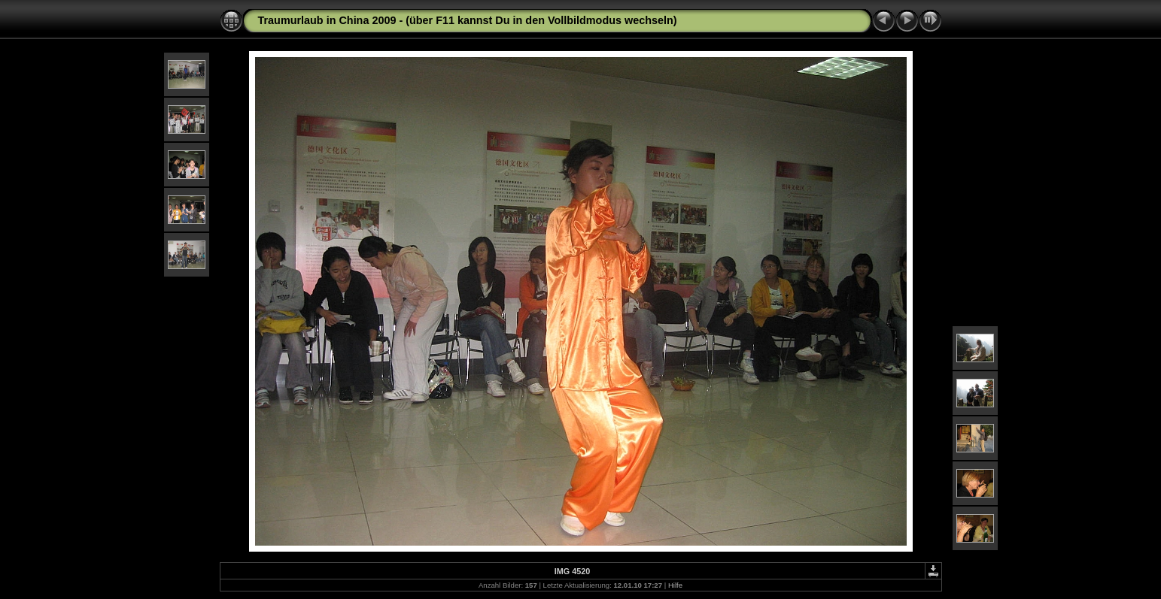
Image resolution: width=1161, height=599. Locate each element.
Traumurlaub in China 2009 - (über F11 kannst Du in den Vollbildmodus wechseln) (467, 20)
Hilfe (675, 585)
